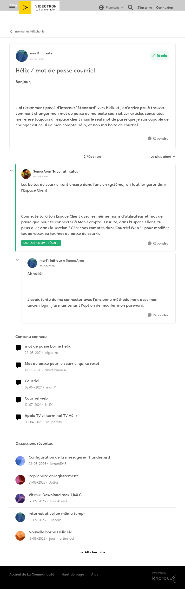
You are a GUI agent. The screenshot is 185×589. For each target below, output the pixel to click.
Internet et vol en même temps (57, 513)
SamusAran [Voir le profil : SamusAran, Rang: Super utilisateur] (42, 171)
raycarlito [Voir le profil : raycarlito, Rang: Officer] (54, 422)
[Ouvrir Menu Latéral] (12, 18)
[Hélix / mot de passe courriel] (40, 177)
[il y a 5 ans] (33, 352)
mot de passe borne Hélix (48, 346)
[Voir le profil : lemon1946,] (20, 461)
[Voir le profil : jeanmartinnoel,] (20, 536)
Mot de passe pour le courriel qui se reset (62, 363)
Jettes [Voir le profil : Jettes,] (54, 482)
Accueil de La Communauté (31, 574)
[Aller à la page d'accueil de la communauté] (39, 18)
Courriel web (36, 398)
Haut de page (72, 574)
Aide (95, 574)
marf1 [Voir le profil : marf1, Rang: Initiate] (34, 53)
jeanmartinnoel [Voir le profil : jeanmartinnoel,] (61, 538)
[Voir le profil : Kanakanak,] (20, 498)
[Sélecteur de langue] (111, 18)
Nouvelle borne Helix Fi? (50, 532)
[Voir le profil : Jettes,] (20, 480)
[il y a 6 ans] (33, 370)
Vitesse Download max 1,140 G (55, 494)
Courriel (32, 381)
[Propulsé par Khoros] (164, 577)
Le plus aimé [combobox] (163, 156)
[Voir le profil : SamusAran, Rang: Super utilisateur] (26, 174)
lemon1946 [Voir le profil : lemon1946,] (58, 463)
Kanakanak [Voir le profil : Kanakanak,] (58, 501)
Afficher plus (92, 552)
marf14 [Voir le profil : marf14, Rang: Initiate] (51, 387)
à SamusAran (73, 260)
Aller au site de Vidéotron (32, 5)
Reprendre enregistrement (53, 476)
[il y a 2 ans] (33, 387)
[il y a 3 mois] (34, 421)
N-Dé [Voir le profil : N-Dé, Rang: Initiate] (49, 404)
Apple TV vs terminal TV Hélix (51, 415)
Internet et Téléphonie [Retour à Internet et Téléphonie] (27, 32)
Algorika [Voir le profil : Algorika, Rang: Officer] (51, 352)
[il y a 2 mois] (37, 463)
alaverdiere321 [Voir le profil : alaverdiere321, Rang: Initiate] (56, 370)
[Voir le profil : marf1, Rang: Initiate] (22, 56)
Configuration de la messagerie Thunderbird (69, 457)
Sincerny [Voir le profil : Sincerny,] (56, 520)
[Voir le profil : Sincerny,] (20, 517)
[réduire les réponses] (11, 171)
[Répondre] (158, 138)
